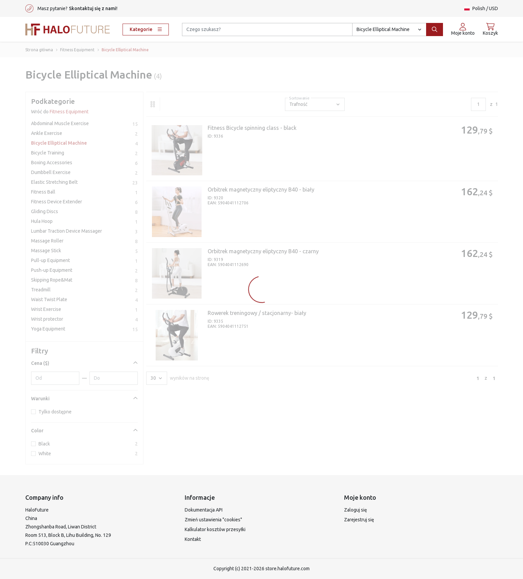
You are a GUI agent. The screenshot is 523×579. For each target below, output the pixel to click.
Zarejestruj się (359, 519)
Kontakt (193, 539)
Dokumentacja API (204, 510)
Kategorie (146, 29)
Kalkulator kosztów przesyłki (215, 529)
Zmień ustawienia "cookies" (213, 519)
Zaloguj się (355, 510)
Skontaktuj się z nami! (93, 8)
